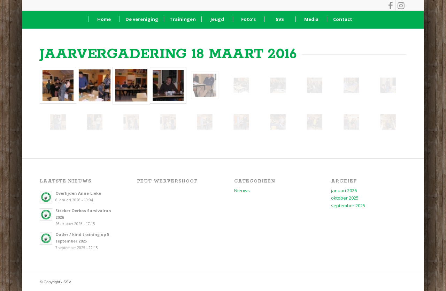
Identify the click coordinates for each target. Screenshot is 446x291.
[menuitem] (104, 19)
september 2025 (348, 205)
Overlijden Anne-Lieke (78, 193)
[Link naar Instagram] (401, 5)
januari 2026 (344, 190)
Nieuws (242, 190)
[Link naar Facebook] (390, 5)
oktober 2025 (345, 198)
